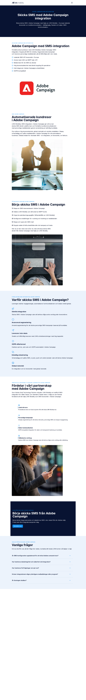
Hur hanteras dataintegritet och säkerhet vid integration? (41, 562)
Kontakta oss (18, 526)
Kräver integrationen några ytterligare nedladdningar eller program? (41, 574)
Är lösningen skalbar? (41, 580)
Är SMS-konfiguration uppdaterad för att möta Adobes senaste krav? (41, 555)
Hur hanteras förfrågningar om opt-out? (41, 568)
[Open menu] (72, 3)
